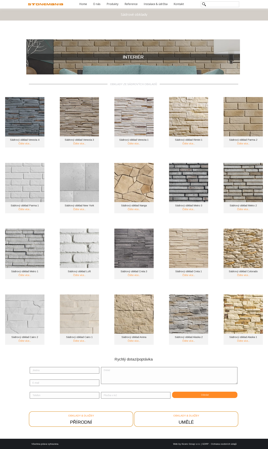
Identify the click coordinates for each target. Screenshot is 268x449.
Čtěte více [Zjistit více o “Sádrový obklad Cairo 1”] (79, 339)
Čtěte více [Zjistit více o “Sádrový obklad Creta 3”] (134, 274)
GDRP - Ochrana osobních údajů (219, 444)
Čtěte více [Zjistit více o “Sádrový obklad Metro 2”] (243, 208)
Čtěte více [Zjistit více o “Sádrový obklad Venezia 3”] (79, 142)
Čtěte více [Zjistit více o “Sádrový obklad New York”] (79, 208)
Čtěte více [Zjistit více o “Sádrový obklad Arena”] (134, 339)
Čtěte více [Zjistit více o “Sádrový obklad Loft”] (79, 274)
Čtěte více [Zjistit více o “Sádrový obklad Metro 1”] (24, 274)
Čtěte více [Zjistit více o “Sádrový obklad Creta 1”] (188, 274)
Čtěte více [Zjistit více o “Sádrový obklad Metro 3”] (188, 208)
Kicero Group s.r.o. (191, 444)
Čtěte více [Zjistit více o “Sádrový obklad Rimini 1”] (188, 142)
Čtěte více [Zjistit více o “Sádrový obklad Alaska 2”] (188, 339)
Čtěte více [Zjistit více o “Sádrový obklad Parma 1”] (24, 208)
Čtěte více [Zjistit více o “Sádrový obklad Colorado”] (243, 274)
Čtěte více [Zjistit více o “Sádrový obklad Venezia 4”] (24, 142)
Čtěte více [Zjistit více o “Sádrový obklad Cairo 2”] (24, 339)
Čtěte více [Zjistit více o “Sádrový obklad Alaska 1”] (243, 339)
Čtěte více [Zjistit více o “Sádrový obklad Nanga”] (134, 208)
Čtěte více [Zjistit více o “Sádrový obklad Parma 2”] (243, 142)
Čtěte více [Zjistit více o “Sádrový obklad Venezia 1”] (134, 142)
